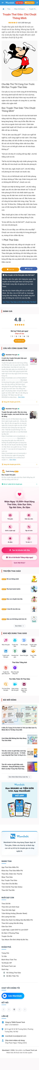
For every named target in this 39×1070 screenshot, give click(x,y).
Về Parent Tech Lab (9, 966)
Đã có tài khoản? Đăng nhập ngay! (19, 557)
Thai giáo (9, 9)
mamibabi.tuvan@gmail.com (15, 1036)
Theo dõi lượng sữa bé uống (12, 923)
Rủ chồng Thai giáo (12, 973)
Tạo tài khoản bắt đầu (19, 550)
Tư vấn (4, 956)
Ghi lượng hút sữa (8, 917)
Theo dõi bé (6, 904)
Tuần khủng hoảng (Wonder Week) (14, 913)
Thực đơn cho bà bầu (10, 884)
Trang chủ (5, 953)
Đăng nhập (29, 2)
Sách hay (5, 969)
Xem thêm (19, 626)
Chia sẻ (28, 269)
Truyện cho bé (7, 936)
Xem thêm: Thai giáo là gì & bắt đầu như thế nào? (19, 302)
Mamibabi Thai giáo (12, 354)
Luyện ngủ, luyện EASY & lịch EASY (15, 930)
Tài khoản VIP (7, 963)
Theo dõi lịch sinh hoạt (10, 907)
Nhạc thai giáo (7, 877)
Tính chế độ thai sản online (12, 887)
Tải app (19, 2)
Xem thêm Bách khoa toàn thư (19, 777)
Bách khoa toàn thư (9, 960)
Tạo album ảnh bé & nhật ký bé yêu (15, 940)
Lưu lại (10, 269)
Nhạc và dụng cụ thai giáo (20, 9)
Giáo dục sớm (7, 926)
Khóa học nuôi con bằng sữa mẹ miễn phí (17, 920)
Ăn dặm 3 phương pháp (10, 933)
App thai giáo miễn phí (10, 867)
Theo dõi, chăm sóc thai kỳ (12, 874)
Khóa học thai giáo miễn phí (12, 871)
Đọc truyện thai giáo (9, 880)
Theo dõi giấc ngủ (8, 910)
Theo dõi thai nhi (8, 890)
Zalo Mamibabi (12, 996)
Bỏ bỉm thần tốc (11, 976)
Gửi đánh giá (19, 341)
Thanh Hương (12, 471)
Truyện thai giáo (32, 9)
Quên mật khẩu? (19, 563)
